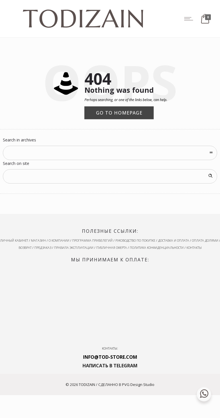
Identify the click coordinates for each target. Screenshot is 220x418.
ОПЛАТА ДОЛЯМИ (205, 240)
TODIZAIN (87, 384)
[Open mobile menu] (190, 18)
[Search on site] (110, 176)
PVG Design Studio (138, 384)
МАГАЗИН (38, 240)
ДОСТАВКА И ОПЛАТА (173, 240)
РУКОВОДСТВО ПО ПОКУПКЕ (135, 240)
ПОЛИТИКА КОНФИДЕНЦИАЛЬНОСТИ (157, 247)
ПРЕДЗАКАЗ (42, 247)
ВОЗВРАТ (25, 247)
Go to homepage (119, 112)
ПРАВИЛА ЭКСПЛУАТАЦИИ (73, 247)
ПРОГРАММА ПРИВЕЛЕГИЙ (92, 240)
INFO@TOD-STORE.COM (110, 357)
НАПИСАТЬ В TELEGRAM (110, 365)
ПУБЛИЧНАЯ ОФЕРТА (111, 247)
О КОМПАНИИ (59, 240)
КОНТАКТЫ (194, 247)
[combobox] (110, 153)
